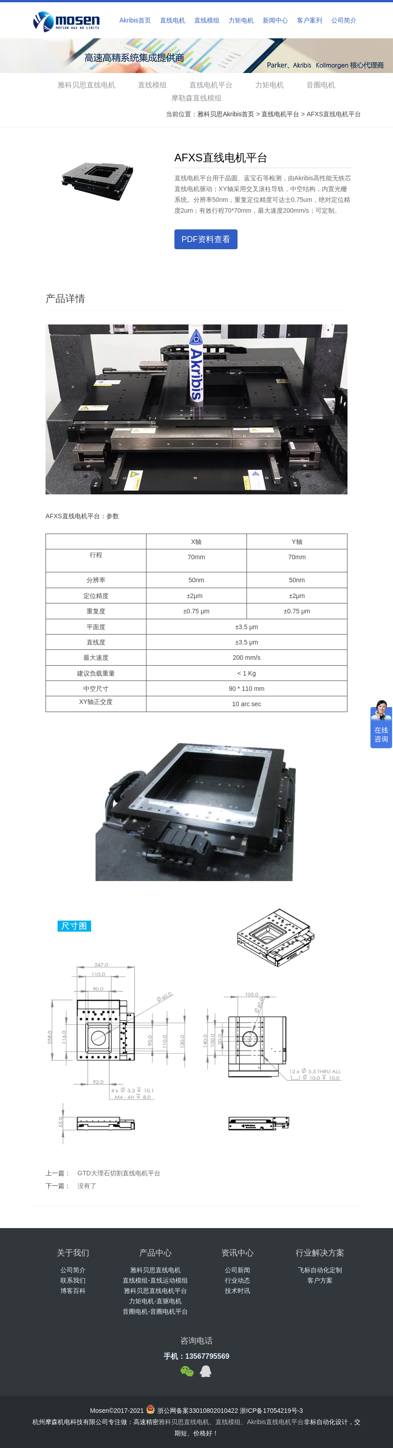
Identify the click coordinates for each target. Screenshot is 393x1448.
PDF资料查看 (206, 239)
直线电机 (172, 20)
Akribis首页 (135, 20)
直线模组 (206, 20)
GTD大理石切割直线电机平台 (119, 1173)
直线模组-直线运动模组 (155, 1280)
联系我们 (73, 1280)
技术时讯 (237, 1290)
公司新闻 (237, 1270)
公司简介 (343, 20)
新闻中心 (275, 20)
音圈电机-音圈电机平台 (155, 1311)
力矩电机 (241, 20)
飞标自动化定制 (320, 1270)
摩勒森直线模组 (196, 98)
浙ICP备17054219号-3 (271, 1410)
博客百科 (73, 1290)
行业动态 (237, 1280)
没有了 (87, 1185)
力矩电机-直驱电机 (155, 1301)
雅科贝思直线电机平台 (155, 1290)
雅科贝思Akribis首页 (225, 114)
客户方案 (320, 1280)
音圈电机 (324, 85)
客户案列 (309, 20)
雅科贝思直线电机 (83, 85)
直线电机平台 (211, 85)
